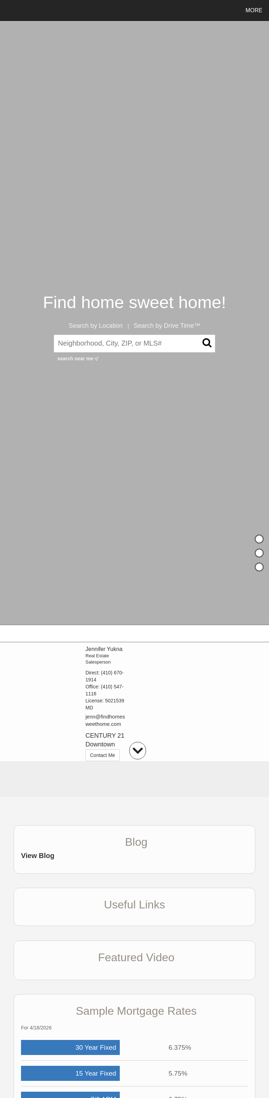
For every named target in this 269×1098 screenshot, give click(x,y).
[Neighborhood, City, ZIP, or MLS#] (134, 343)
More (254, 10)
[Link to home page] (7, 10)
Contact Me (102, 755)
